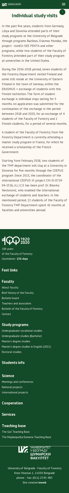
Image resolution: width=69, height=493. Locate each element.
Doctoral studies (12, 352)
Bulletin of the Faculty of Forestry (22, 308)
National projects (12, 387)
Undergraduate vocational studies (22, 330)
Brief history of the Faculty (18, 292)
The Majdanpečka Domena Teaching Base (26, 437)
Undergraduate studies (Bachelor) (22, 336)
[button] (63, 4)
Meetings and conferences (17, 381)
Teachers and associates (16, 303)
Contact (6, 314)
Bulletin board (10, 298)
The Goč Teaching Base (16, 431)
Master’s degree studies (16, 341)
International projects (15, 392)
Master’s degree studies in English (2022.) (26, 346)
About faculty (10, 287)
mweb (42, 482)
